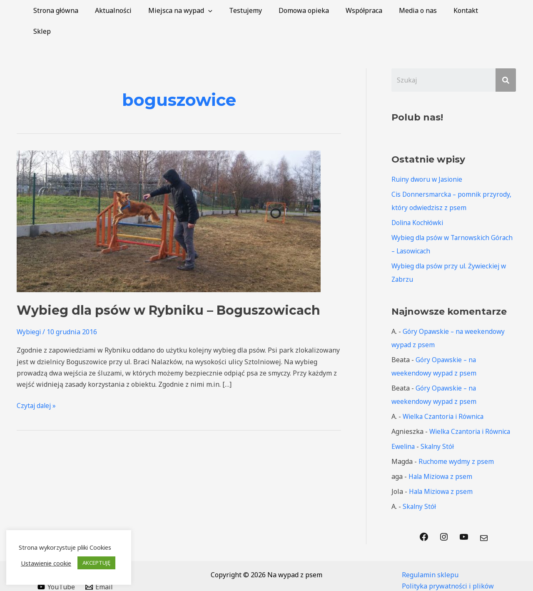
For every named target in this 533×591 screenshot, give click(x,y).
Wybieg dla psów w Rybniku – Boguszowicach (168, 289)
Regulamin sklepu (430, 554)
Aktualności (134, 10)
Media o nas (422, 10)
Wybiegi (29, 311)
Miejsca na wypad (198, 10)
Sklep (501, 10)
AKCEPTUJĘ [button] (96, 562)
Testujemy (259, 10)
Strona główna (79, 10)
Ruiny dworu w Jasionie (428, 158)
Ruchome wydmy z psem (456, 441)
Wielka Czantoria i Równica (445, 396)
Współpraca (371, 10)
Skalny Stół (439, 426)
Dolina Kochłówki (418, 202)
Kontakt (466, 10)
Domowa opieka (314, 10)
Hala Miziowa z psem (441, 456)
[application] (226, 10)
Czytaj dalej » (37, 384)
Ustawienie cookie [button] (46, 563)
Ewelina (403, 426)
